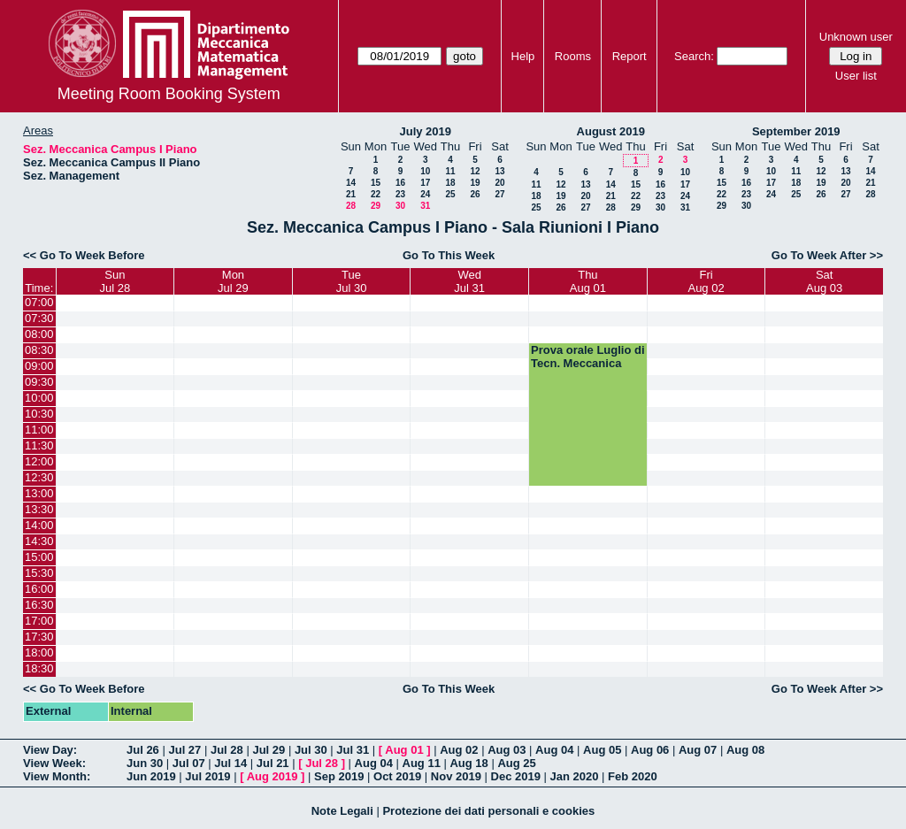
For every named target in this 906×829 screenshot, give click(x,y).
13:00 (39, 493)
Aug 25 (516, 763)
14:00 (39, 525)
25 (450, 194)
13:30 (39, 509)
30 (400, 206)
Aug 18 (468, 763)
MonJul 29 (233, 281)
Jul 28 (227, 749)
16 (400, 183)
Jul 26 (143, 749)
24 (425, 194)
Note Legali (342, 810)
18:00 (39, 652)
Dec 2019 (516, 776)
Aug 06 (650, 749)
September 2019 (796, 131)
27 (499, 194)
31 (425, 206)
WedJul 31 (469, 281)
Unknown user (856, 36)
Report (629, 56)
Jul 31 (352, 749)
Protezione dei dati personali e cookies (488, 810)
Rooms (573, 56)
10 (425, 171)
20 (499, 183)
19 (475, 183)
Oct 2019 (397, 776)
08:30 (39, 350)
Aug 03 (507, 749)
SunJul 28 (114, 281)
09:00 (39, 365)
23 (400, 194)
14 (351, 183)
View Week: (54, 763)
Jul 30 (311, 749)
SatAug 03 (824, 281)
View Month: (56, 776)
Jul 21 (273, 763)
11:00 (39, 429)
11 (450, 171)
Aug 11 (422, 763)
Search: (694, 56)
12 (475, 171)
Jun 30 (145, 763)
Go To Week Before (92, 255)
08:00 (39, 334)
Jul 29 (268, 749)
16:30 (39, 604)
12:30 (39, 477)
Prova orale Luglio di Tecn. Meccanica (588, 356)
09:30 (39, 381)
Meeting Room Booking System (169, 94)
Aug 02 (459, 749)
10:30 (39, 413)
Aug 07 (698, 749)
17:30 (39, 636)
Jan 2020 (574, 776)
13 (499, 171)
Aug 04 (554, 749)
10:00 (39, 397)
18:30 (39, 668)
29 (375, 206)
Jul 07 (189, 763)
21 (351, 194)
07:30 (39, 318)
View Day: (50, 749)
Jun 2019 (151, 776)
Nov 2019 (456, 776)
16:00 (39, 588)
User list (856, 75)
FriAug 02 (705, 281)
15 (375, 183)
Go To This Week (449, 255)
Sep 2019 (339, 776)
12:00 (39, 461)
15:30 (39, 573)
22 (375, 194)
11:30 (39, 445)
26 (475, 194)
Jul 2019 (207, 776)
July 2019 (425, 131)
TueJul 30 (351, 281)
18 (450, 183)
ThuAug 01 (588, 281)
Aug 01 (404, 749)
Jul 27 (184, 749)
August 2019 (611, 131)
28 (351, 206)
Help (523, 56)
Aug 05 (602, 749)
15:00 (39, 557)
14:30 (39, 541)
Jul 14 (230, 763)
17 (425, 183)
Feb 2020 (632, 776)
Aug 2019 (272, 776)
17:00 (39, 620)
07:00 (39, 302)
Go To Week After (819, 255)
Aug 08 (745, 749)
